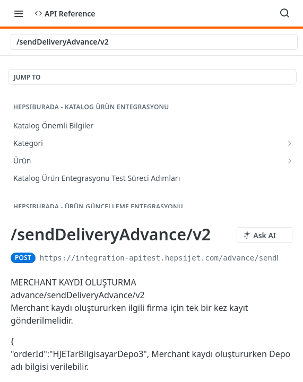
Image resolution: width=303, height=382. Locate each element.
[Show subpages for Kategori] (289, 143)
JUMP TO (27, 77)
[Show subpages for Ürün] (289, 161)
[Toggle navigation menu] (19, 13)
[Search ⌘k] (284, 13)
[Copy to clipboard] (287, 258)
